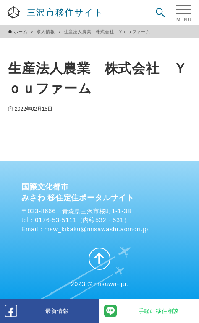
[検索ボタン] (160, 12)
